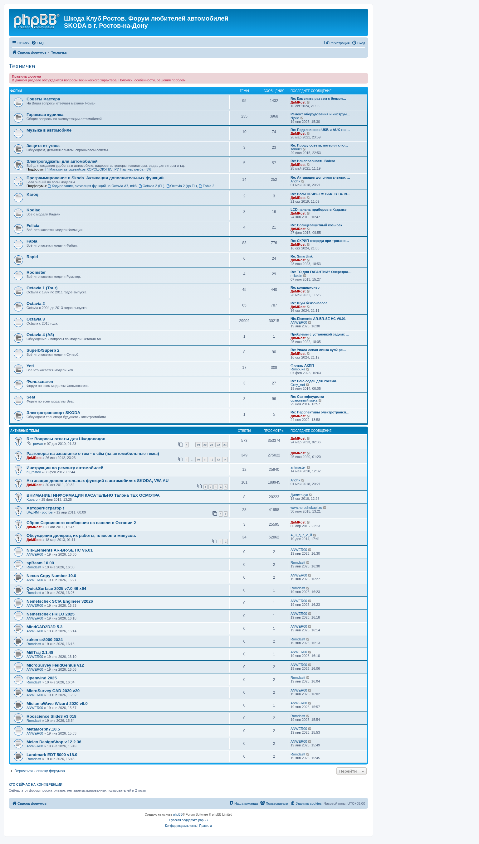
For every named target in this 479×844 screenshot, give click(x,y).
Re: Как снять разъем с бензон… (318, 98)
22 (218, 445)
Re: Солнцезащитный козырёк (316, 225)
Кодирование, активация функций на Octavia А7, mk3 (92, 186)
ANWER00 (299, 322)
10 (198, 459)
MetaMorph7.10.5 (43, 729)
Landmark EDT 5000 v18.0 (52, 754)
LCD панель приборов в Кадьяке (318, 209)
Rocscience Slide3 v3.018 (51, 716)
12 (211, 459)
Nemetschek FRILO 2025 (51, 614)
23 (225, 445)
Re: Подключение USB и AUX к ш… (320, 130)
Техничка (22, 66)
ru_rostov (34, 472)
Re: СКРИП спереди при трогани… (320, 241)
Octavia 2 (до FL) (181, 186)
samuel (296, 149)
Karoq (32, 194)
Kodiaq (34, 210)
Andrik (295, 181)
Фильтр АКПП (302, 365)
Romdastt (34, 567)
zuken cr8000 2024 (45, 639)
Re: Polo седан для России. (314, 381)
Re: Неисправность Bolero (313, 161)
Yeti (30, 366)
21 (211, 445)
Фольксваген (40, 381)
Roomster (36, 272)
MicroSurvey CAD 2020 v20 (53, 690)
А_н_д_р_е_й (301, 535)
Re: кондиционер (305, 287)
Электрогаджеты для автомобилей (62, 161)
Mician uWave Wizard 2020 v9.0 (57, 703)
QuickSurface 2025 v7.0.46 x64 (56, 588)
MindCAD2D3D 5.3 (44, 627)
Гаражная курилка (45, 114)
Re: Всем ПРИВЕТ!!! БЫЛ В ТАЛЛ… (320, 194)
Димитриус (299, 495)
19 (198, 445)
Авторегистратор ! (45, 508)
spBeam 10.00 (40, 563)
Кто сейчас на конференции (35, 784)
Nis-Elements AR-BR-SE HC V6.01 (318, 319)
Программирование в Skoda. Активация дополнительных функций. (96, 178)
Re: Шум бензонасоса (309, 303)
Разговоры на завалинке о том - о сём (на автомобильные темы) (93, 453)
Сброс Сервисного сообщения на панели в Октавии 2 (81, 522)
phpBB (178, 814)
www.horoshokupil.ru (306, 507)
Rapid (32, 256)
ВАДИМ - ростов (40, 512)
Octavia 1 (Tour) (42, 288)
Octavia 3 (36, 319)
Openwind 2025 (42, 678)
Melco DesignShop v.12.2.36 (54, 742)
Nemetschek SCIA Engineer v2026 (60, 601)
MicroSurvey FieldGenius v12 (55, 665)
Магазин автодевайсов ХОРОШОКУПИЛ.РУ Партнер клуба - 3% (98, 169)
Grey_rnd (298, 385)
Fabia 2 (206, 186)
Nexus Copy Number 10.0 (51, 575)
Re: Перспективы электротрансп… (320, 412)
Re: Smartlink (302, 256)
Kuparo (32, 499)
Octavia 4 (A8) (40, 334)
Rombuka (298, 369)
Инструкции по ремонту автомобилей (65, 467)
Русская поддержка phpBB (188, 820)
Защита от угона (43, 145)
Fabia (32, 241)
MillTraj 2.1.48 (40, 652)
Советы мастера (43, 99)
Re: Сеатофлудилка (307, 396)
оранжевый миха (304, 400)
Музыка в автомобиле (49, 130)
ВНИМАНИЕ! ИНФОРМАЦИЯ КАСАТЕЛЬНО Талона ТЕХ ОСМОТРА (93, 495)
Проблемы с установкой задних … (320, 334)
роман (38, 444)
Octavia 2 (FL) (151, 186)
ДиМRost (298, 102)
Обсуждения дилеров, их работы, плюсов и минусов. (81, 535)
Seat (31, 397)
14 (225, 459)
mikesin (296, 275)
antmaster (298, 467)
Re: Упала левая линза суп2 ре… (318, 350)
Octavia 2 (36, 303)
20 (205, 445)
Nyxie (295, 118)
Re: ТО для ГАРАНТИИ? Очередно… (321, 272)
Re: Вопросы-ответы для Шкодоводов (66, 438)
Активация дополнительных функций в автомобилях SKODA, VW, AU (98, 480)
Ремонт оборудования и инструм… (320, 114)
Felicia (33, 225)
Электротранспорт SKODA (53, 412)
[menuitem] (37, 43)
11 (205, 459)
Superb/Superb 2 (43, 350)
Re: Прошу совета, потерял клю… (319, 145)
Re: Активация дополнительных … (320, 177)
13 (218, 459)
